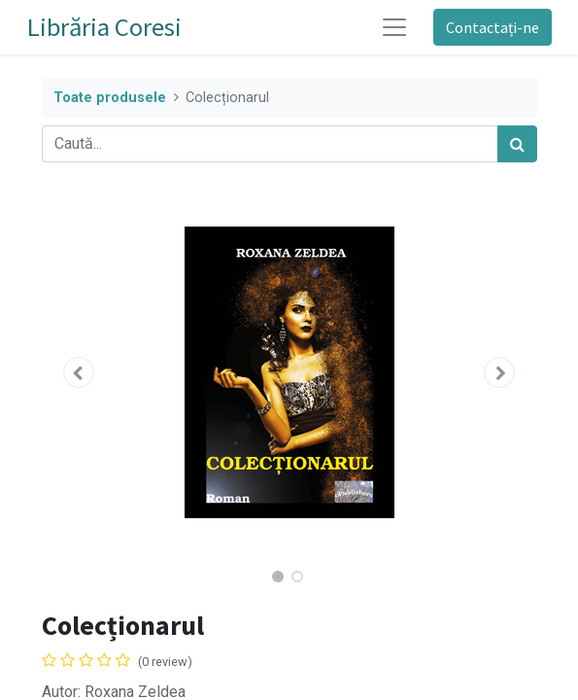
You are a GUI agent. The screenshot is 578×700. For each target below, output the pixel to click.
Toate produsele (109, 97)
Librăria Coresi (104, 27)
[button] (79, 372)
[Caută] (517, 143)
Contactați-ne (492, 27)
